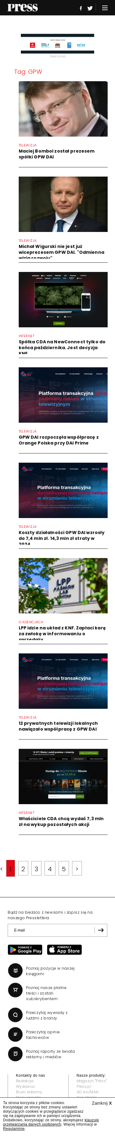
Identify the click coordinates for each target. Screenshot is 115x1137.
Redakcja (25, 1080)
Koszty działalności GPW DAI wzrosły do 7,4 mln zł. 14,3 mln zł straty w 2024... (62, 538)
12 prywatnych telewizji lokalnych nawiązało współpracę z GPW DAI (58, 726)
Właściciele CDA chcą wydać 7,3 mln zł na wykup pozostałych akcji (61, 822)
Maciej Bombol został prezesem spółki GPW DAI (57, 154)
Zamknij (102, 1103)
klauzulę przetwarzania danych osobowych (51, 1122)
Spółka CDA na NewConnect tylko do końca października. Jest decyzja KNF (62, 348)
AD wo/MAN (88, 1092)
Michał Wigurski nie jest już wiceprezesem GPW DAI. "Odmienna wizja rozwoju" (61, 252)
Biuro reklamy (29, 1092)
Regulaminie (14, 1129)
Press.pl (84, 1086)
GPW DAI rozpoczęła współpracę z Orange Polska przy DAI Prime (59, 440)
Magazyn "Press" (92, 1080)
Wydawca (25, 1086)
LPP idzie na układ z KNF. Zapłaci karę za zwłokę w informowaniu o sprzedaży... (62, 634)
